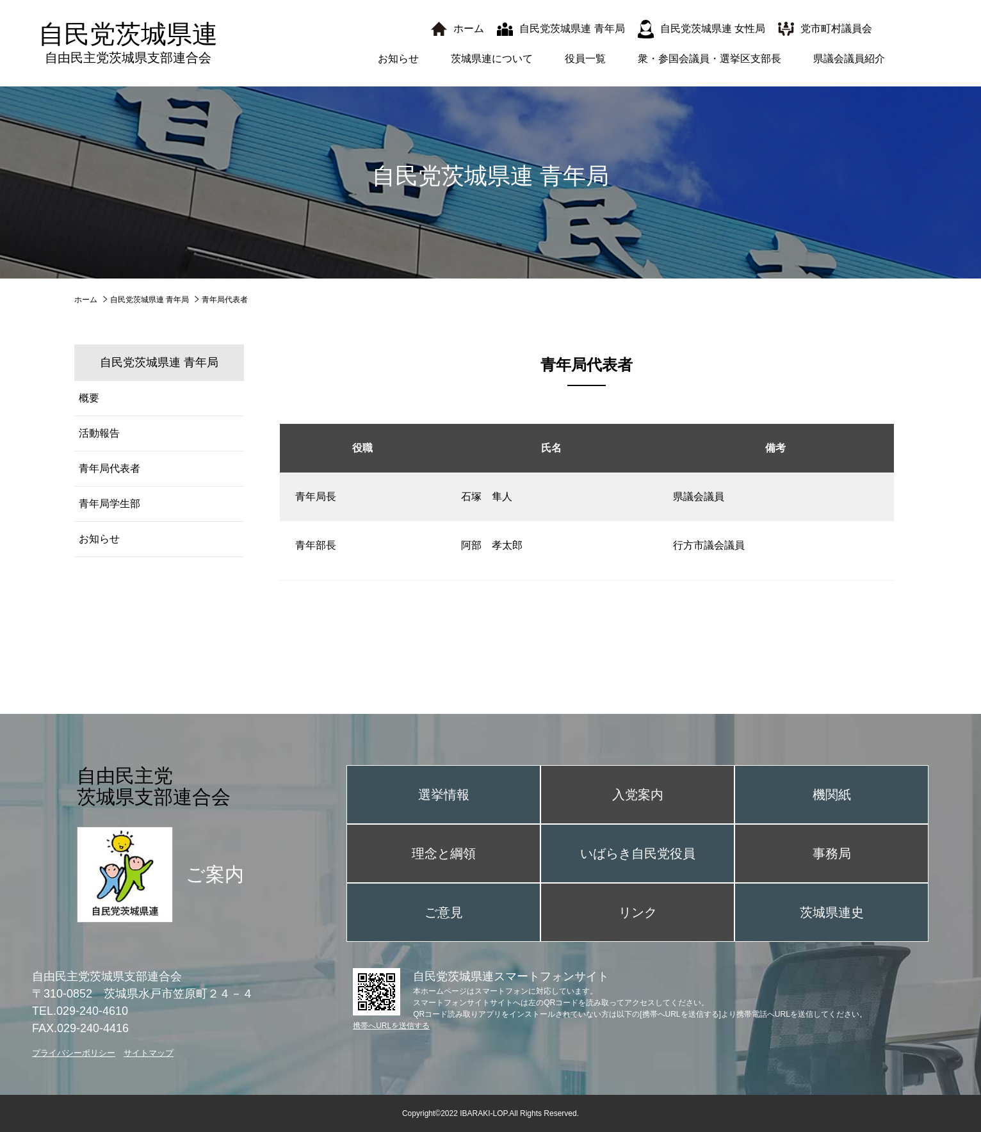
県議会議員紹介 (849, 58)
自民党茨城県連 (128, 42)
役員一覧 (585, 58)
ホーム (468, 28)
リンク (638, 912)
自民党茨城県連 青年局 (571, 28)
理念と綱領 (444, 853)
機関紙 (832, 795)
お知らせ (398, 58)
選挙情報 (443, 795)
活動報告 (99, 433)
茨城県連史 (832, 912)
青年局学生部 (109, 503)
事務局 (832, 853)
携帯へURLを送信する (391, 1025)
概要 (89, 397)
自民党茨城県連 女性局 (712, 28)
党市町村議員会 (836, 28)
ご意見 (444, 912)
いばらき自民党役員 (637, 853)
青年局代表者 (109, 468)
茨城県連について (492, 58)
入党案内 (637, 795)
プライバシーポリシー (73, 1053)
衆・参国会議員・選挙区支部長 (709, 58)
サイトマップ (149, 1053)
